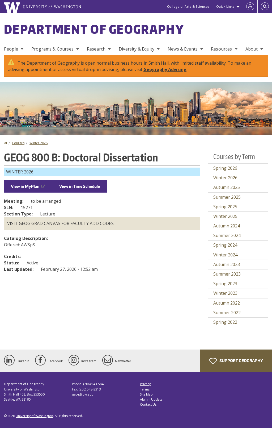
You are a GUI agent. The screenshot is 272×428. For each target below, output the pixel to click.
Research (96, 49)
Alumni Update (151, 399)
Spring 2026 (225, 168)
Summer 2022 (227, 312)
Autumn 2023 (226, 264)
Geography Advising (164, 69)
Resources (221, 49)
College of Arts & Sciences (188, 6)
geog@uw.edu (83, 394)
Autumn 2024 (226, 226)
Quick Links (225, 6)
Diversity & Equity (136, 49)
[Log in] (250, 6)
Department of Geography (94, 29)
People (11, 49)
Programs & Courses (52, 49)
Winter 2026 (38, 143)
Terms (145, 389)
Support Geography (236, 361)
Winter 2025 (225, 216)
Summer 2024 (227, 235)
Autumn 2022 (226, 303)
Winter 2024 (225, 255)
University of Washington (34, 416)
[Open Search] (265, 6)
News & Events (183, 49)
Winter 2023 (225, 293)
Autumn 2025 (226, 187)
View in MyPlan (28, 186)
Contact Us (148, 404)
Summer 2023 (227, 274)
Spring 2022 (225, 322)
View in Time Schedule (79, 186)
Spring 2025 (225, 207)
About (251, 49)
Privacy (145, 384)
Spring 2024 (225, 245)
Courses (18, 143)
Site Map (146, 394)
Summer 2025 (227, 197)
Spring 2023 (225, 283)
